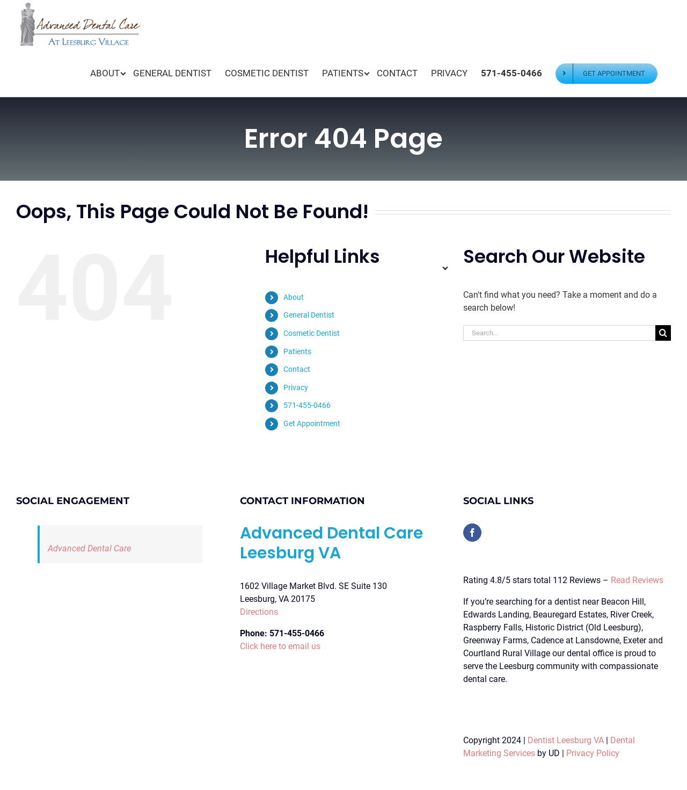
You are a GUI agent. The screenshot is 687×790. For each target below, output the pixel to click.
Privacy (295, 387)
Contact (296, 369)
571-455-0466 (307, 405)
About (293, 297)
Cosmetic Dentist (311, 333)
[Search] (663, 333)
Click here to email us (280, 646)
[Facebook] (472, 532)
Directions (259, 612)
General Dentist (308, 315)
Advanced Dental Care (89, 548)
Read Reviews (637, 580)
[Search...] (559, 333)
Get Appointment (311, 423)
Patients (297, 351)
